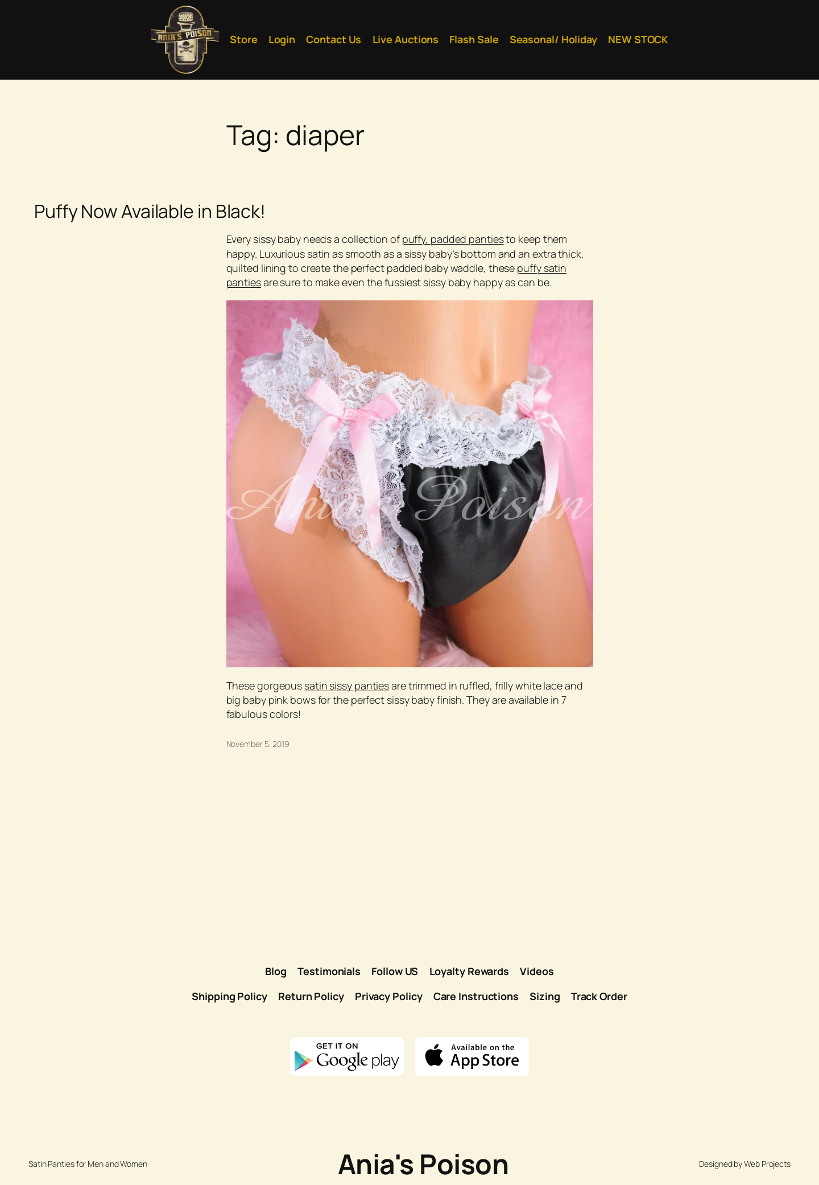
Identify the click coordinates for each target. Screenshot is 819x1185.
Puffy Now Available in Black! (150, 211)
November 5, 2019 (257, 743)
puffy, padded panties (453, 239)
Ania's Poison (423, 1163)
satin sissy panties (346, 685)
